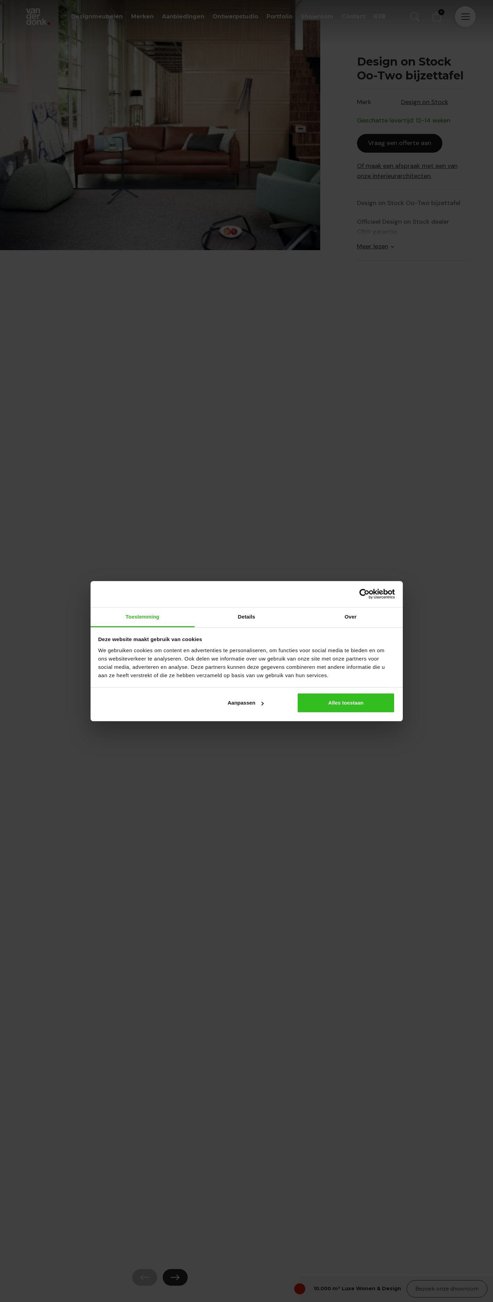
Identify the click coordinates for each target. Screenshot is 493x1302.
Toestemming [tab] (143, 617)
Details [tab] (246, 617)
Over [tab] (351, 617)
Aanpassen (246, 703)
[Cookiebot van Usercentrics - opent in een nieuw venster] (364, 594)
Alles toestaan (346, 703)
